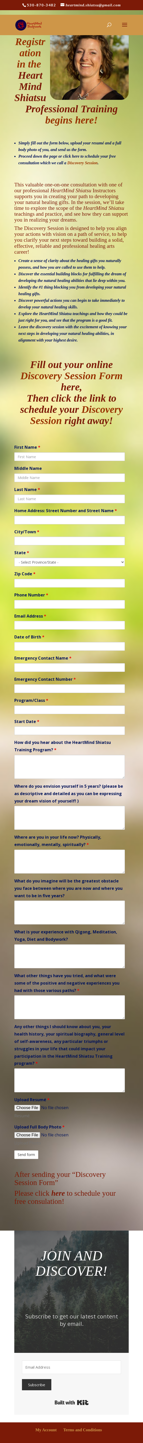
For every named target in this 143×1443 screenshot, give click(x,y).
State (21, 552)
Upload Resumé (32, 1099)
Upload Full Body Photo (39, 1127)
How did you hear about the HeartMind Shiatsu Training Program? (62, 746)
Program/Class (31, 700)
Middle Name (28, 468)
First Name (27, 447)
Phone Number (31, 595)
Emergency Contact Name (43, 658)
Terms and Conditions (82, 1430)
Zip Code (24, 574)
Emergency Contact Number (45, 679)
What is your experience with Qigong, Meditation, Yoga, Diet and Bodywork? (65, 935)
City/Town (26, 532)
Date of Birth (29, 637)
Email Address (30, 616)
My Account (46, 1430)
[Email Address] (71, 1367)
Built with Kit (72, 1402)
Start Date (26, 721)
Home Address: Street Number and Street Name (65, 510)
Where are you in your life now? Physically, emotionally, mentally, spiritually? (57, 840)
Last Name (27, 489)
